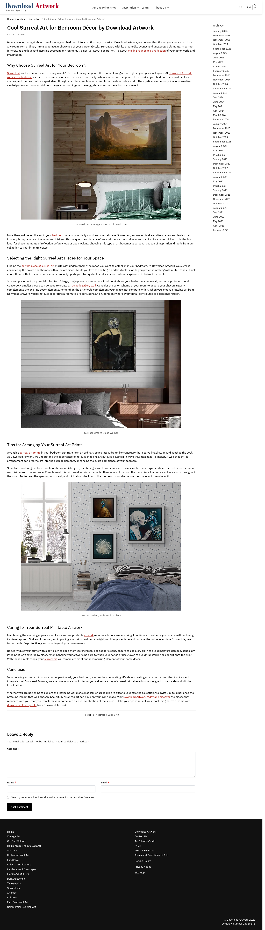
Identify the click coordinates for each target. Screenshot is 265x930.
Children (12, 897)
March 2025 (219, 66)
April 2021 (218, 225)
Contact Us (141, 836)
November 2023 (221, 132)
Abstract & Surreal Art (28, 18)
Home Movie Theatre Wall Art (24, 845)
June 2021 (218, 216)
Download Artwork (145, 831)
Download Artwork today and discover (146, 697)
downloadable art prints (22, 705)
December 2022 (221, 163)
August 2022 (220, 177)
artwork (89, 635)
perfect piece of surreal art (38, 266)
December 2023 (221, 128)
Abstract (12, 850)
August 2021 (220, 207)
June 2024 (218, 101)
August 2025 (220, 53)
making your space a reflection (147, 50)
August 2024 (220, 92)
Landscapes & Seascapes (21, 869)
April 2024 (218, 110)
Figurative (13, 859)
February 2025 (221, 70)
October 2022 (220, 168)
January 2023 (220, 159)
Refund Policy (143, 861)
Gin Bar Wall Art (16, 841)
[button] (252, 7)
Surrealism (13, 888)
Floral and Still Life (18, 874)
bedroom (57, 235)
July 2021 (218, 212)
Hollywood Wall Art (18, 855)
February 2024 (221, 119)
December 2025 (221, 35)
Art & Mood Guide (145, 841)
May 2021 (218, 221)
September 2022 (222, 172)
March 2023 (219, 154)
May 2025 (218, 62)
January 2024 (220, 123)
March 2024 (219, 115)
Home (10, 18)
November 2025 (221, 39)
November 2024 (221, 79)
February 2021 (221, 230)
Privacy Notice (143, 866)
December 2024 (221, 75)
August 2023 (220, 146)
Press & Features (144, 850)
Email (105, 782)
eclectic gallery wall (84, 285)
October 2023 (220, 137)
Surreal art (13, 73)
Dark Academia (16, 878)
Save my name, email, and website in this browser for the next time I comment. (53, 797)
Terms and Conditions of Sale (151, 855)
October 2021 (220, 203)
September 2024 (222, 88)
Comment (14, 748)
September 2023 (222, 141)
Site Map (140, 872)
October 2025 (220, 44)
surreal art (50, 659)
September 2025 (222, 48)
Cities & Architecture (19, 864)
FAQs (138, 845)
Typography (14, 883)
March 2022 (219, 185)
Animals (12, 892)
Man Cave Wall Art (17, 902)
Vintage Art (13, 836)
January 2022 (220, 190)
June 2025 (218, 57)
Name (11, 782)
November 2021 (221, 199)
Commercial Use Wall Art (21, 906)
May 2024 (218, 106)
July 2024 (218, 97)
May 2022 (218, 181)
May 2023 (218, 150)
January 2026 (220, 31)
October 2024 (220, 84)
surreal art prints (30, 452)
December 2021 (221, 194)
